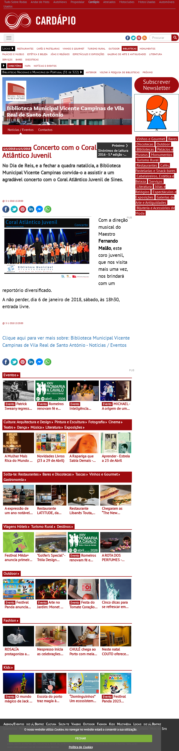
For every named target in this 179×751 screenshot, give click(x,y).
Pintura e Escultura (71, 422)
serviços (7, 59)
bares (19, 59)
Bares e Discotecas (58, 474)
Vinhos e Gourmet (104, 474)
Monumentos (161, 154)
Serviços (155, 181)
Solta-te (64, 724)
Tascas (81, 474)
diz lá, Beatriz (35, 724)
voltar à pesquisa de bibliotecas (119, 72)
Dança (23, 427)
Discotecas (145, 144)
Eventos (11, 375)
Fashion (11, 620)
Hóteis (23, 526)
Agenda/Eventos (13, 724)
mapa (28, 65)
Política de (81, 747)
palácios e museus (13, 54)
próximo (148, 72)
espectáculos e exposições (88, 54)
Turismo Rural (43, 526)
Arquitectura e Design (35, 422)
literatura (155, 54)
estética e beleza (37, 54)
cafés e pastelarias (48, 48)
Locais (137, 724)
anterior (91, 72)
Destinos (65, 526)
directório (14, 65)
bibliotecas (129, 48)
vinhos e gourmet (73, 48)
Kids (8, 667)
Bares (172, 138)
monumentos (147, 48)
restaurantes (25, 48)
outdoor (114, 48)
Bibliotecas (145, 149)
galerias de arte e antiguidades (126, 54)
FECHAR (80, 738)
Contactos (45, 130)
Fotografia (97, 422)
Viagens (76, 724)
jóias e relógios (60, 54)
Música (38, 427)
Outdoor (11, 573)
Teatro (9, 427)
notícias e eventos (45, 65)
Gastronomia (15, 479)
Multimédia (124, 724)
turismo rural (96, 48)
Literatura (54, 427)
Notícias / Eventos (21, 130)
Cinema (115, 422)
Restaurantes (29, 474)
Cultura (51, 724)
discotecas (31, 59)
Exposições (74, 427)
